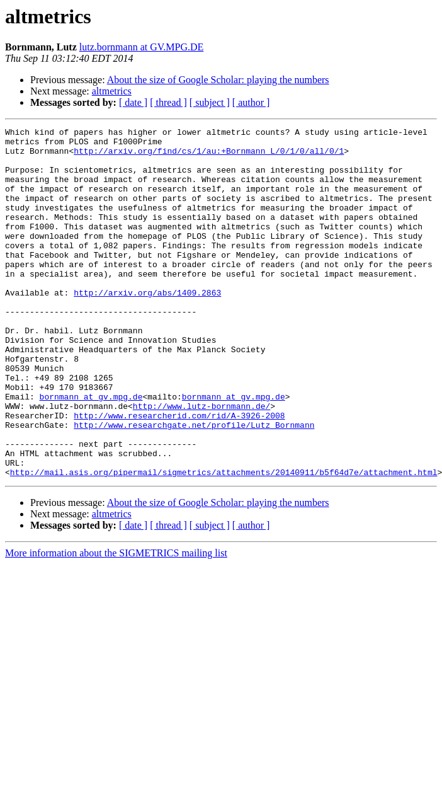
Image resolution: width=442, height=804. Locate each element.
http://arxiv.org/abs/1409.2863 (147, 326)
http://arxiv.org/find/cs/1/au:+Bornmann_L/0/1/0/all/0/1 (209, 156)
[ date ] (133, 102)
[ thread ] (168, 102)
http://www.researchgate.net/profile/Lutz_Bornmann (194, 485)
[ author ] (251, 102)
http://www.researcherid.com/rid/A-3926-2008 (179, 474)
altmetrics (112, 91)
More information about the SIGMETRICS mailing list (116, 622)
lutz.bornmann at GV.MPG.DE (141, 47)
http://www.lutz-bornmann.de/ (201, 462)
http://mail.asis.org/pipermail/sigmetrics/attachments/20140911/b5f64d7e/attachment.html (224, 542)
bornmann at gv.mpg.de (91, 451)
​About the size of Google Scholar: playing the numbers (218, 79)
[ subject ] (210, 102)
